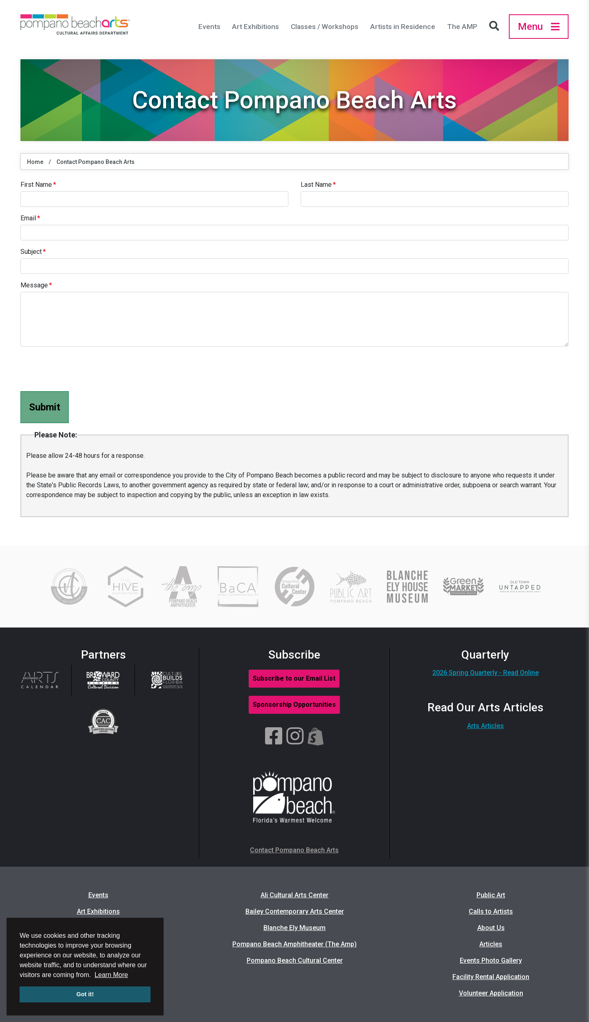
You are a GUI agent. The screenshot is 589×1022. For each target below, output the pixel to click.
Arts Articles (485, 726)
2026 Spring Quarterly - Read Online (485, 673)
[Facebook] (273, 736)
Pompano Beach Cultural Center (295, 960)
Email (28, 218)
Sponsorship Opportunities (294, 704)
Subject (31, 252)
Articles (490, 944)
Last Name (316, 184)
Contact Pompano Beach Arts (95, 162)
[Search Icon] (496, 26)
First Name (36, 184)
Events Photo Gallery (491, 960)
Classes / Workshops (324, 26)
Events (209, 26)
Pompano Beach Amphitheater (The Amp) (294, 944)
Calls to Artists (491, 911)
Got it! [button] (85, 994)
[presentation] (82, 369)
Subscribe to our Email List (294, 678)
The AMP (462, 26)
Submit (44, 407)
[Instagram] (294, 736)
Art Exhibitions (255, 26)
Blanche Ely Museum (294, 928)
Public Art (491, 895)
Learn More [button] (111, 974)
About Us (491, 928)
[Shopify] (316, 737)
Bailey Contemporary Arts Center (294, 911)
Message (34, 285)
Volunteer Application (491, 993)
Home (35, 162)
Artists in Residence (402, 26)
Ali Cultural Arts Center (294, 895)
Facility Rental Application (490, 977)
